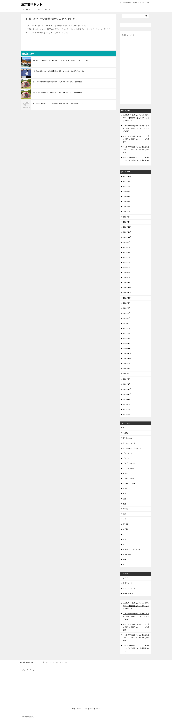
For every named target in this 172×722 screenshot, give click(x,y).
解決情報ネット (33, 3)
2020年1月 (126, 384)
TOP (30, 662)
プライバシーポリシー (43, 9)
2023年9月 (126, 242)
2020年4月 (126, 369)
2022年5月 (126, 323)
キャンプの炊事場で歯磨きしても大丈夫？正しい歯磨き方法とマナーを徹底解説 (57, 82)
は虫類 (125, 433)
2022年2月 (126, 338)
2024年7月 (126, 191)
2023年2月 (126, 278)
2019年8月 (126, 409)
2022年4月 (126, 328)
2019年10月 (127, 399)
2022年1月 (126, 343)
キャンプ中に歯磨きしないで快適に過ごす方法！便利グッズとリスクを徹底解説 (57, 92)
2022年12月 (127, 288)
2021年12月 (127, 348)
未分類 (125, 529)
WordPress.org (128, 593)
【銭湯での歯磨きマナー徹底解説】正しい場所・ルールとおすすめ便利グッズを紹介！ (59, 71)
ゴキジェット (127, 453)
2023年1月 (126, 283)
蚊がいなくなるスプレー (131, 549)
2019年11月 (127, 394)
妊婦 (124, 514)
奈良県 (125, 509)
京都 (124, 494)
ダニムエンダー (128, 468)
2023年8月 (126, 247)
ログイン (126, 578)
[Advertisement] (135, 69)
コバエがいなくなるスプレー (133, 448)
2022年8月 (126, 308)
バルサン (126, 473)
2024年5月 (126, 202)
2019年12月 (127, 389)
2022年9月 (126, 303)
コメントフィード (129, 588)
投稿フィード (127, 583)
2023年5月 (126, 262)
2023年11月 (127, 232)
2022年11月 (127, 293)
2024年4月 (126, 207)
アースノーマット (129, 443)
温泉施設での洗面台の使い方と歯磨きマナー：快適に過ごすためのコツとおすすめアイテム (61, 60)
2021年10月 (127, 359)
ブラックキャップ (129, 478)
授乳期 (125, 524)
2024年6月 (126, 197)
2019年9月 (126, 404)
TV (124, 428)
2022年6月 (126, 318)
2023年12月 (127, 227)
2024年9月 (126, 181)
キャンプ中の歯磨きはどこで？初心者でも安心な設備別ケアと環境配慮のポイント (58, 103)
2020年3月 (126, 374)
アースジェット (128, 438)
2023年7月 (126, 252)
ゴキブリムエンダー (130, 463)
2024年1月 (126, 222)
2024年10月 (127, 176)
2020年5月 (126, 364)
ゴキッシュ (127, 458)
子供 (124, 519)
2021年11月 (127, 354)
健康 (124, 499)
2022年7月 (126, 313)
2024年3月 (126, 212)
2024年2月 (126, 217)
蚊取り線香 (127, 554)
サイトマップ (27, 9)
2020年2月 (126, 379)
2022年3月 (126, 333)
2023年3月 (126, 273)
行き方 (125, 559)
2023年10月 (127, 237)
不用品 (125, 488)
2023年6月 (126, 257)
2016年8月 (126, 414)
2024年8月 (126, 186)
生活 (124, 539)
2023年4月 (126, 267)
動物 (124, 504)
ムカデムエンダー (129, 483)
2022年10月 (127, 298)
